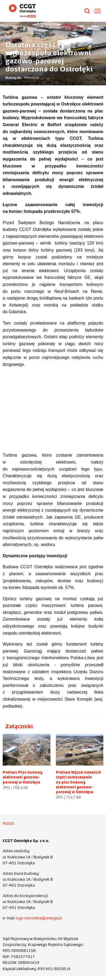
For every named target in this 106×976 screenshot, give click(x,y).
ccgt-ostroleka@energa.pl (39, 918)
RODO (8, 823)
